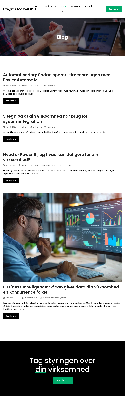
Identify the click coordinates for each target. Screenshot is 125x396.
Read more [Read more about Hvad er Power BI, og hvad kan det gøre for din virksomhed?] (10, 180)
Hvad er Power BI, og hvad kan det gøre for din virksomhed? (50, 157)
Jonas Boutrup (31, 298)
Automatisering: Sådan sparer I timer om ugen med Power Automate (57, 77)
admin (24, 85)
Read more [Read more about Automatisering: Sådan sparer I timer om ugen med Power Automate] (10, 100)
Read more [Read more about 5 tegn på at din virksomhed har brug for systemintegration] (10, 139)
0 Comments (49, 85)
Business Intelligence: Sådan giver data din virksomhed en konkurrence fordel (61, 289)
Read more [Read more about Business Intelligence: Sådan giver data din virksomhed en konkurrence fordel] (10, 316)
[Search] (62, 12)
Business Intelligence (42, 165)
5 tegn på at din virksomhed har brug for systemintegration (45, 118)
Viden (35, 85)
